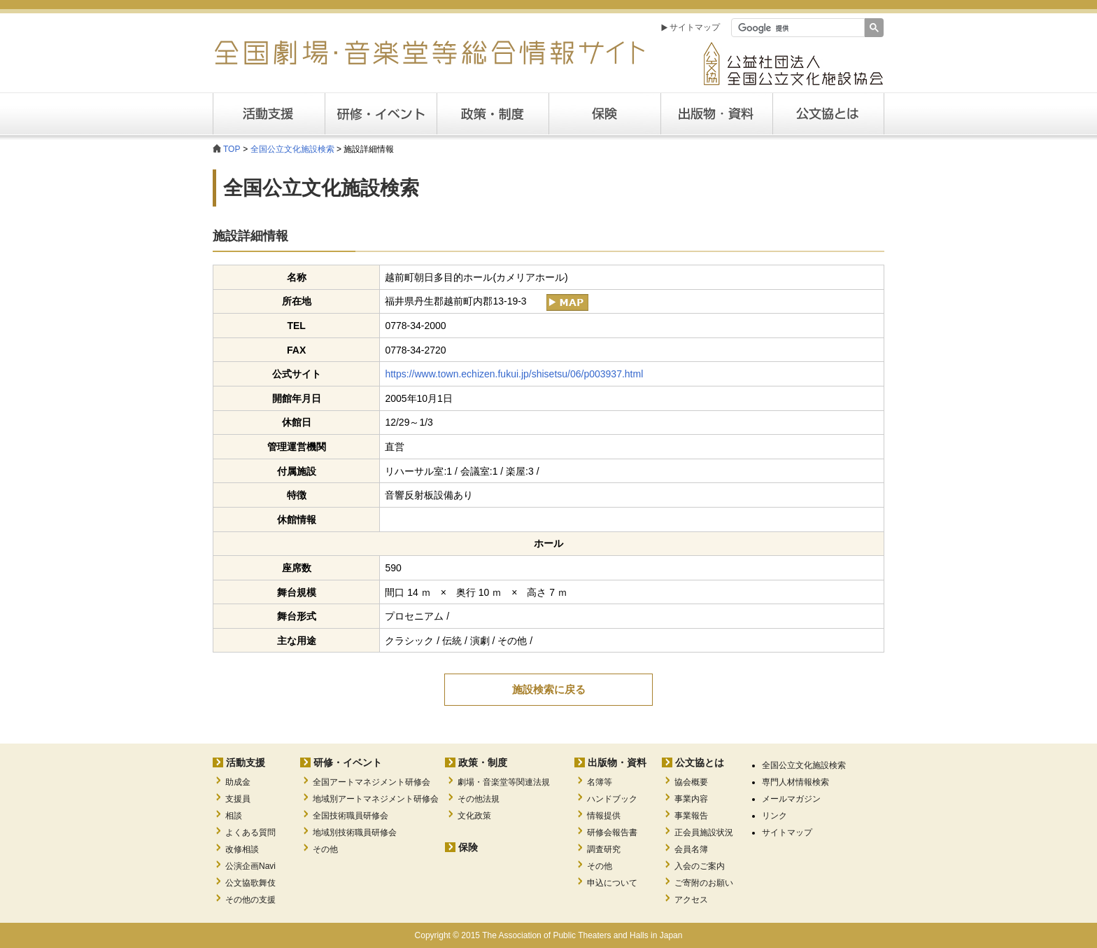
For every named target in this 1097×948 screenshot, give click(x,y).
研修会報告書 (612, 832)
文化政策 (474, 816)
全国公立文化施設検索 (292, 149)
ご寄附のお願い (703, 883)
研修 (381, 113)
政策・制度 (492, 113)
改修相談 (242, 849)
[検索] (796, 28)
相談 (233, 816)
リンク (774, 816)
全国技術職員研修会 (350, 816)
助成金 (237, 782)
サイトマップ (695, 27)
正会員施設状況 (703, 832)
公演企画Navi (250, 866)
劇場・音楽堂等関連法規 (504, 782)
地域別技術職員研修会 (355, 832)
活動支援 (269, 113)
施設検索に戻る (549, 689)
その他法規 (479, 799)
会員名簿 (691, 849)
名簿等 (599, 782)
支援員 (237, 799)
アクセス (691, 900)
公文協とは (699, 762)
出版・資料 (716, 113)
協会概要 (691, 782)
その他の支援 (250, 900)
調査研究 (604, 849)
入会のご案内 (699, 866)
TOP (231, 149)
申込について (612, 883)
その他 (325, 849)
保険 (604, 113)
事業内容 (691, 799)
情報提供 (604, 816)
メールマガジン (791, 799)
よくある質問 (250, 832)
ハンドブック (612, 799)
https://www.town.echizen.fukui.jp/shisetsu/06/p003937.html (514, 373)
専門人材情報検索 (795, 782)
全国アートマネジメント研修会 (371, 782)
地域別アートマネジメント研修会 (376, 799)
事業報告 (691, 816)
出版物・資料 (617, 762)
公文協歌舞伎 (250, 883)
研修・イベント (347, 762)
